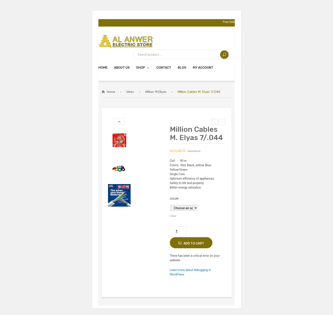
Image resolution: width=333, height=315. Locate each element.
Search (224, 54)
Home (111, 92)
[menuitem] (103, 67)
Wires (130, 92)
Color (174, 198)
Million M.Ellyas (155, 92)
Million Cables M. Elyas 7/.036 (215, 122)
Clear (173, 215)
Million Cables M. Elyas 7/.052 (222, 122)
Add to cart (193, 243)
